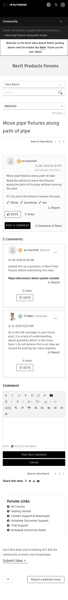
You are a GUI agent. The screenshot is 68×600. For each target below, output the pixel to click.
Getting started (21, 511)
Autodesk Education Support (29, 521)
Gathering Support (47, 170)
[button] (55, 252)
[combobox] (34, 92)
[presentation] (6, 395)
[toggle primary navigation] (6, 5)
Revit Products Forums (35, 66)
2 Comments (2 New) (48, 226)
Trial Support (19, 525)
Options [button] (57, 113)
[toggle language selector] (48, 4)
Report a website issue (46, 579)
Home (6, 30)
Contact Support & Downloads (30, 516)
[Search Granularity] (34, 84)
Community (10, 21)
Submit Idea (13, 560)
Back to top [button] (8, 579)
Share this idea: (13, 481)
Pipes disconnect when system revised (33, 278)
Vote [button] (14, 214)
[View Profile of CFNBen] (29, 316)
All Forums (18, 507)
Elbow (14, 203)
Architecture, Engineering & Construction (35, 30)
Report (55, 208)
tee (44, 203)
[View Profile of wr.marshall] (29, 161)
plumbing (30, 203)
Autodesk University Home (28, 530)
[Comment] (17, 225)
